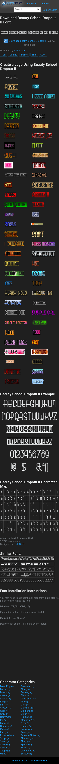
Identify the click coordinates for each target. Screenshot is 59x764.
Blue (25, 689)
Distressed (28, 698)
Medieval (28, 720)
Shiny (25, 741)
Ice (3, 720)
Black (5, 689)
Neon (25, 723)
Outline (13, 54)
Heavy (5, 716)
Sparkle (26, 744)
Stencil (5, 747)
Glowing (27, 707)
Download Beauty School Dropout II (24, 40)
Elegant (6, 701)
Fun (4, 54)
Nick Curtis (19, 50)
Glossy (6, 707)
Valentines (28, 750)
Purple (26, 729)
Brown (5, 692)
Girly (25, 704)
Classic (5, 698)
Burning (26, 692)
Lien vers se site (39, 760)
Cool (42, 54)
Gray (4, 713)
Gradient (27, 710)
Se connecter (50, 9)
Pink (4, 729)
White (4, 753)
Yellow (26, 753)
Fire (24, 701)
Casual (5, 695)
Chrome (27, 695)
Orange (6, 726)
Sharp (4, 741)
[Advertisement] (29, 652)
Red (4, 732)
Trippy (5, 750)
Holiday (26, 716)
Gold (4, 710)
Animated (27, 686)
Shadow (27, 738)
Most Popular (7, 686)
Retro (25, 732)
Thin (34, 54)
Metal (4, 723)
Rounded (7, 735)
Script (4, 738)
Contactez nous (19, 760)
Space (5, 744)
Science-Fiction (30, 735)
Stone (25, 747)
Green (26, 713)
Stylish (24, 54)
